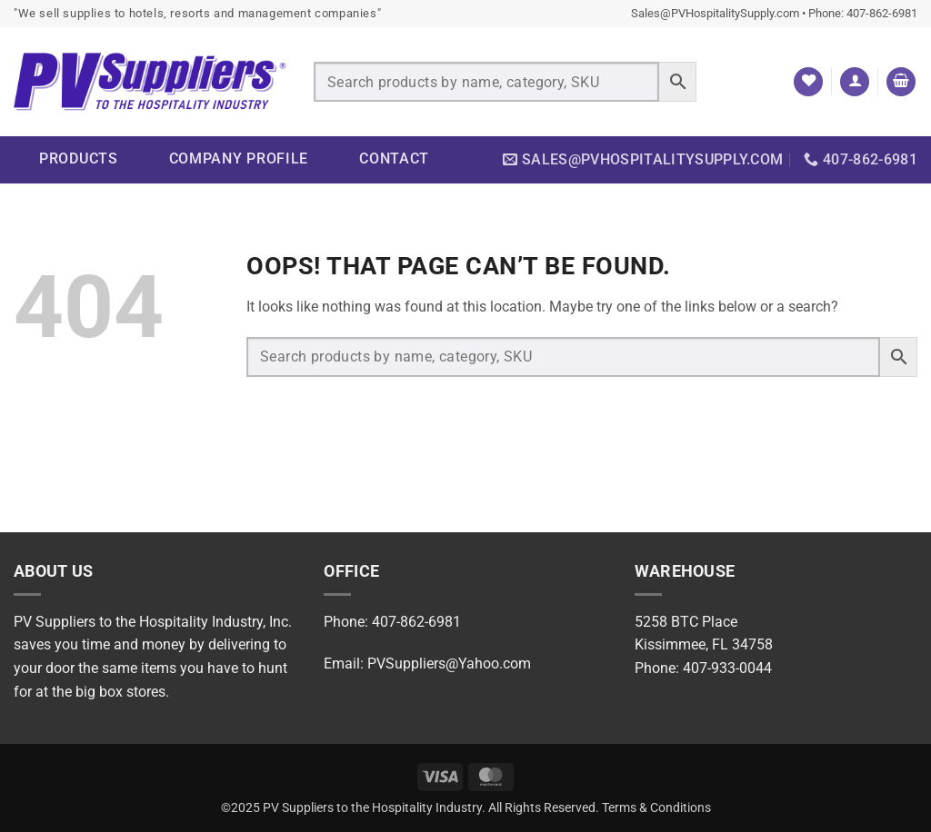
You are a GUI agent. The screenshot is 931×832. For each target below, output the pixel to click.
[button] (854, 82)
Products (78, 158)
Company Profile (239, 158)
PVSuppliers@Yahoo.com (449, 663)
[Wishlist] (808, 82)
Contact (394, 158)
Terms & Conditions (656, 808)
